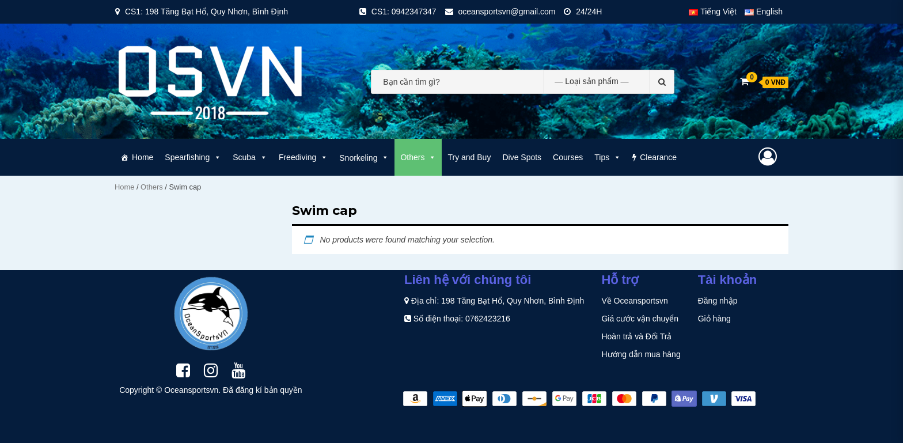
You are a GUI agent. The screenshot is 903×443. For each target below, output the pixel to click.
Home (142, 157)
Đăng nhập (718, 300)
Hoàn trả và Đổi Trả (636, 336)
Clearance (658, 157)
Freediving (303, 157)
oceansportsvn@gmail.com (506, 11)
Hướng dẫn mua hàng (640, 354)
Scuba (250, 157)
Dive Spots (521, 157)
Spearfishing (193, 157)
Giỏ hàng (714, 318)
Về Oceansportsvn (634, 300)
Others (418, 157)
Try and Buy (469, 157)
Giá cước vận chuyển (639, 318)
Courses (568, 157)
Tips (607, 157)
